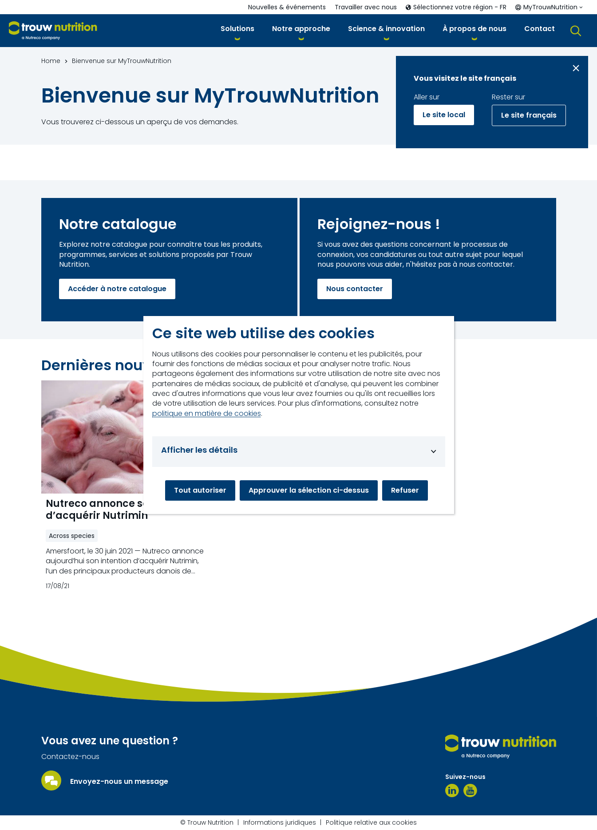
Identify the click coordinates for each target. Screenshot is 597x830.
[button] (237, 30)
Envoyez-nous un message (119, 782)
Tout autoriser (200, 490)
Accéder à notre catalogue (117, 289)
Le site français (529, 115)
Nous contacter (354, 289)
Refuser (405, 490)
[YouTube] (470, 790)
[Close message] (576, 68)
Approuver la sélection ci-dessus (309, 490)
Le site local (444, 115)
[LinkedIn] (452, 790)
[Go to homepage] (53, 30)
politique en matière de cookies (206, 414)
